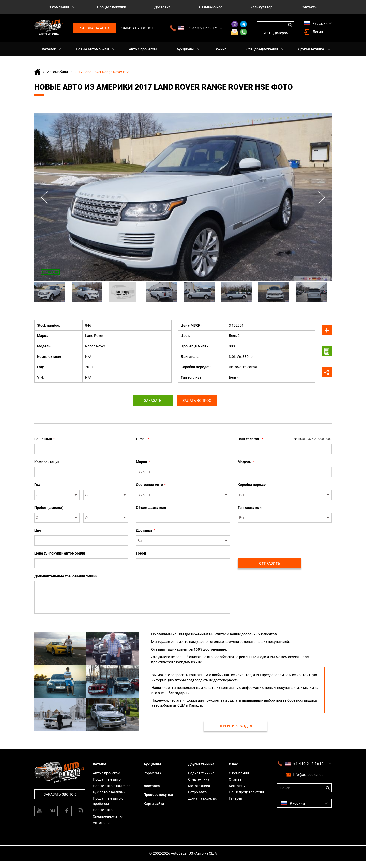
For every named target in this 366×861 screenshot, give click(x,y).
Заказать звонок (137, 28)
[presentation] (276, 538)
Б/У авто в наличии (109, 792)
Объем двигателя (151, 507)
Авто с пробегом (143, 49)
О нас (233, 764)
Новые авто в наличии (111, 786)
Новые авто (103, 810)
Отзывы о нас (210, 7)
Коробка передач (252, 485)
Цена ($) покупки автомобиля (59, 553)
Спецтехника (198, 779)
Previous (44, 197)
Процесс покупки (111, 7)
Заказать (152, 400)
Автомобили (57, 72)
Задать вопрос (197, 400)
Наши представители (246, 792)
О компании (59, 7)
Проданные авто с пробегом (108, 801)
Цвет (38, 530)
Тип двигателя (250, 507)
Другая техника (311, 49)
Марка (143, 461)
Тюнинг (220, 49)
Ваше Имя (44, 438)
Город (141, 553)
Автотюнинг (103, 823)
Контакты (309, 7)
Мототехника (199, 786)
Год (37, 485)
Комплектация (47, 462)
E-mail (142, 438)
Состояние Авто (151, 484)
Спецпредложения (262, 49)
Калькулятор (261, 7)
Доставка (162, 7)
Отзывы (235, 779)
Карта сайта (154, 804)
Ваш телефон (285, 438)
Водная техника (201, 773)
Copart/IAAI (153, 773)
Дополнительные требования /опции (65, 576)
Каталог (49, 49)
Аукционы (185, 49)
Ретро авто (197, 792)
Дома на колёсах (202, 798)
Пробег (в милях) (48, 507)
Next (321, 197)
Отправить (269, 563)
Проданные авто (107, 779)
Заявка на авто (94, 28)
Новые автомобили (92, 49)
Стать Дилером (275, 33)
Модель (246, 461)
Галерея (235, 798)
